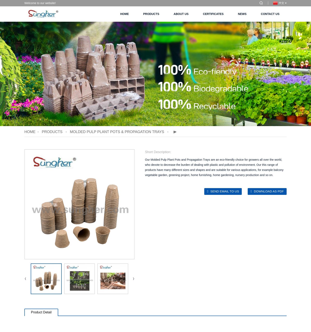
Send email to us (224, 191)
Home (124, 14)
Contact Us (270, 14)
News (242, 14)
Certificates (213, 14)
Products (151, 14)
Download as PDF (269, 191)
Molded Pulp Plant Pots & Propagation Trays (117, 132)
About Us (181, 14)
